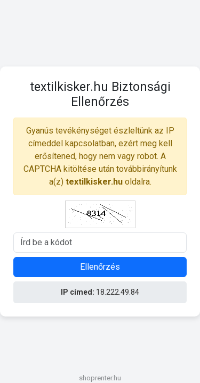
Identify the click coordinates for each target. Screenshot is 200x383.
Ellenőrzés (100, 267)
